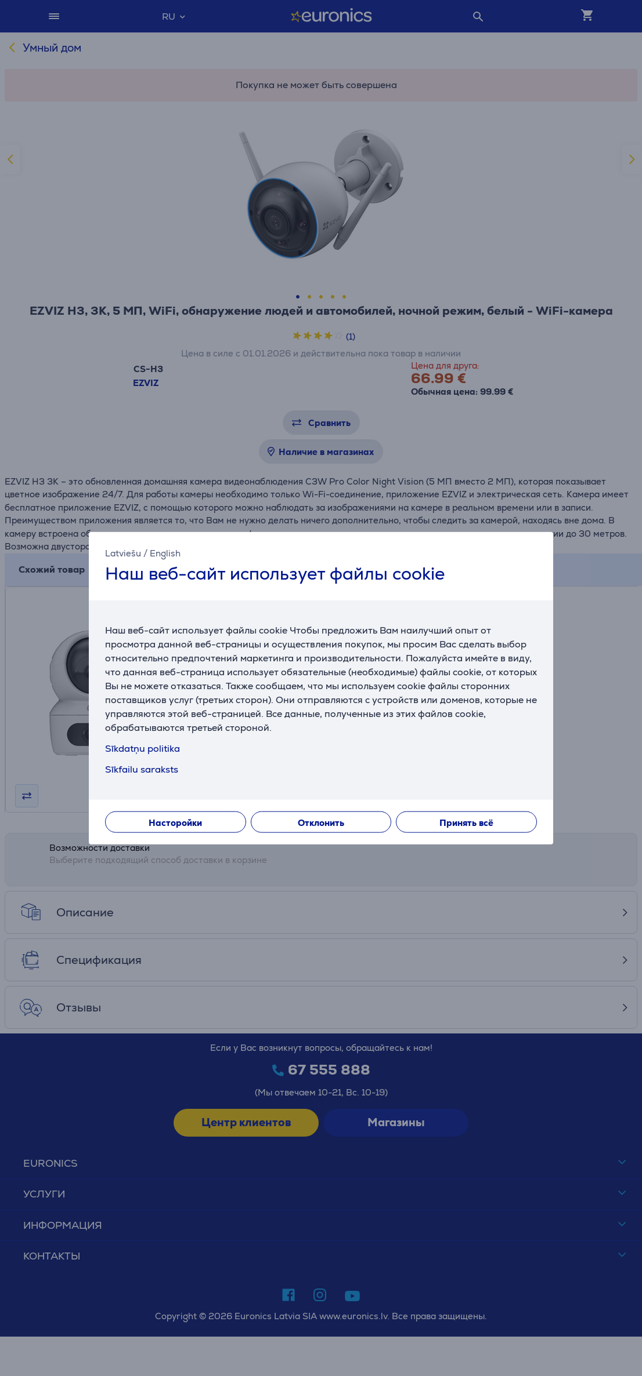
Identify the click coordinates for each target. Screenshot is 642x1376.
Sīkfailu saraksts (141, 769)
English (165, 553)
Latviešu (123, 553)
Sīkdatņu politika (142, 748)
